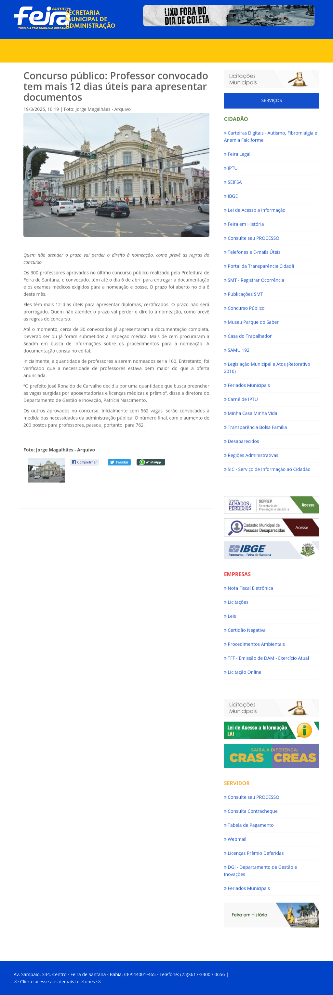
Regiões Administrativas (251, 453)
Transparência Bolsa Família (255, 425)
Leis (230, 614)
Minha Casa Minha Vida (250, 411)
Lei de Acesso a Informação (255, 208)
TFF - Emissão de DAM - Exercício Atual (266, 656)
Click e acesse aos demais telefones (58, 981)
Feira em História (244, 222)
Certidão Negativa (245, 628)
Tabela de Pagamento (249, 823)
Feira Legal (237, 152)
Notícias (163, 32)
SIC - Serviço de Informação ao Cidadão (267, 467)
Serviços (133, 49)
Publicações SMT (243, 292)
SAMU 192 (237, 348)
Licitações (236, 600)
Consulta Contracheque (251, 809)
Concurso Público (244, 306)
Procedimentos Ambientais (254, 642)
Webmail (235, 837)
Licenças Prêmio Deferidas (254, 851)
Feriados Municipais (247, 383)
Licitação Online (242, 670)
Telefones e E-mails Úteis (252, 250)
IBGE (231, 194)
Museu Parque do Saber (251, 320)
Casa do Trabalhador (248, 334)
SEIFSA (233, 180)
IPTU (231, 166)
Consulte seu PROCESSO (251, 236)
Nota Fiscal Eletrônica (248, 586)
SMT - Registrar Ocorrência (254, 278)
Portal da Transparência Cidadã (259, 264)
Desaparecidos (241, 439)
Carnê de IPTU (241, 397)
